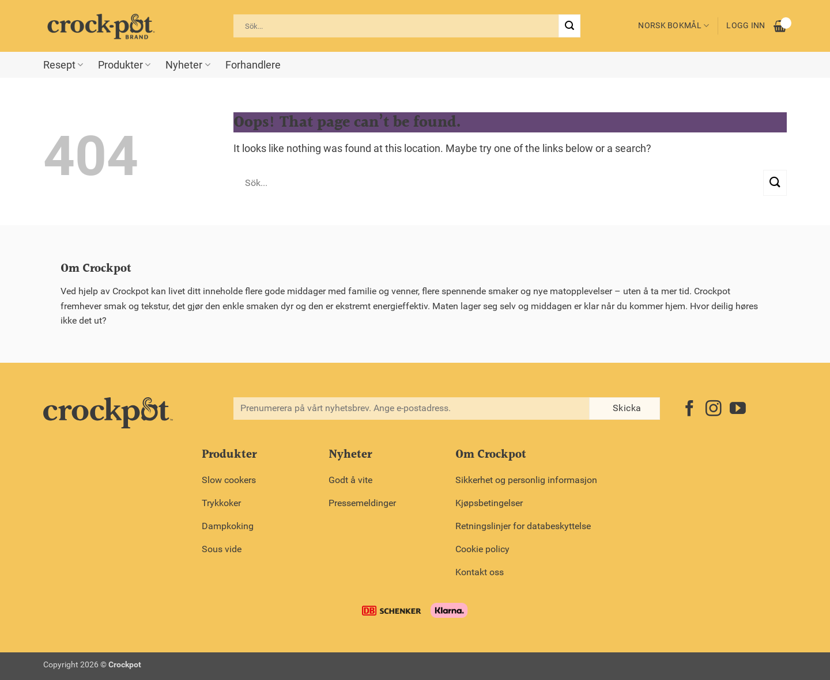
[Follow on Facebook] (689, 410)
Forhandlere (253, 65)
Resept (63, 65)
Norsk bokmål (673, 25)
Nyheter (187, 65)
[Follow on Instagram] (713, 410)
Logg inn (745, 26)
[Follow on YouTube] (738, 410)
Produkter (124, 65)
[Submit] (569, 25)
